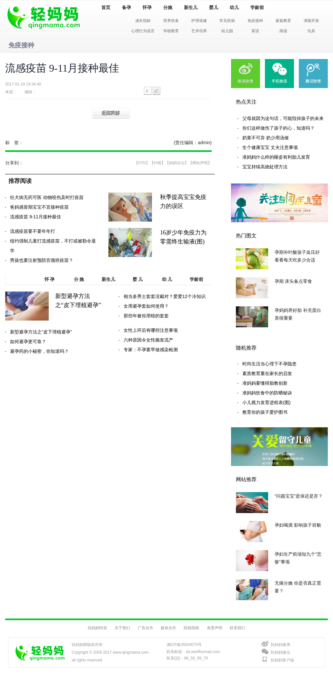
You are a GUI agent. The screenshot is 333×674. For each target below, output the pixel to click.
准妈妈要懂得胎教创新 (265, 383)
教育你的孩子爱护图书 (265, 412)
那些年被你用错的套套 (146, 315)
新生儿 (190, 7)
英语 (255, 31)
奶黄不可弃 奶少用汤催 (265, 137)
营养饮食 (171, 20)
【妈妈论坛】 (176, 163)
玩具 (311, 31)
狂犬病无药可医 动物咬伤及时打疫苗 (47, 197)
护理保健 (199, 20)
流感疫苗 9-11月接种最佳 (35, 216)
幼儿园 (227, 31)
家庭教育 (283, 20)
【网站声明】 (200, 163)
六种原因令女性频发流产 (148, 339)
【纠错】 (157, 163)
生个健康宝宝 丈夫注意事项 (270, 147)
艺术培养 (199, 31)
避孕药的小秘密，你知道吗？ (39, 351)
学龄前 (257, 7)
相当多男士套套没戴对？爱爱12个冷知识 (165, 296)
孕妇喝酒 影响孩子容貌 (298, 525)
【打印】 (142, 163)
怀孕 (147, 7)
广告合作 (145, 628)
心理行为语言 (143, 31)
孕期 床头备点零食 (293, 281)
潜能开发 (311, 20)
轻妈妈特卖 (97, 628)
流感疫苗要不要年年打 (32, 231)
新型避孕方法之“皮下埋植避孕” (41, 331)
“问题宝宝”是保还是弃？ (299, 496)
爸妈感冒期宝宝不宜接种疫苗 (39, 207)
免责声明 (214, 628)
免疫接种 (255, 20)
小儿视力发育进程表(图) (266, 402)
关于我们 (122, 628)
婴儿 (213, 7)
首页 (105, 7)
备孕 (126, 7)
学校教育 (171, 31)
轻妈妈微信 (280, 652)
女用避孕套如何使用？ (146, 306)
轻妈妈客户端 (282, 660)
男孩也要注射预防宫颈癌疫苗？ (41, 260)
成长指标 (143, 20)
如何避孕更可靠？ (28, 341)
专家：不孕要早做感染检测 (151, 349)
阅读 (283, 31)
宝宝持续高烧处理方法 (265, 166)
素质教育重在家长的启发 (267, 373)
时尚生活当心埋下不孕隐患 (269, 363)
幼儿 (234, 7)
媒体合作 (168, 628)
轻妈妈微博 (280, 644)
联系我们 (237, 628)
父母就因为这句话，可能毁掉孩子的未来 (283, 118)
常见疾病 (227, 20)
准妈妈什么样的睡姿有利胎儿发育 (276, 157)
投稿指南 (191, 628)
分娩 (167, 7)
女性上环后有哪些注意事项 (151, 330)
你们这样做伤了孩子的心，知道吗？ (278, 128)
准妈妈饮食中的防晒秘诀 (267, 392)
